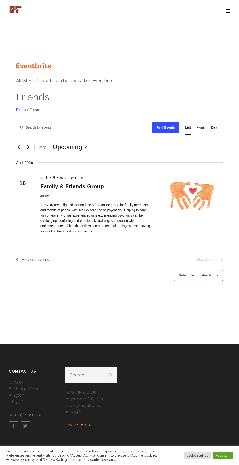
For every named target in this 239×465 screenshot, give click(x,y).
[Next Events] (28, 147)
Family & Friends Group (72, 186)
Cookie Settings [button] (197, 455)
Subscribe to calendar (196, 275)
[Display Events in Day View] (214, 127)
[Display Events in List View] (188, 127)
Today (42, 147)
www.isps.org (78, 424)
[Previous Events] (19, 147)
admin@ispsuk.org (26, 414)
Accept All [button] (223, 455)
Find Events (165, 127)
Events (21, 110)
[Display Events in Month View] (201, 127)
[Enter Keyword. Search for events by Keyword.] (84, 127)
